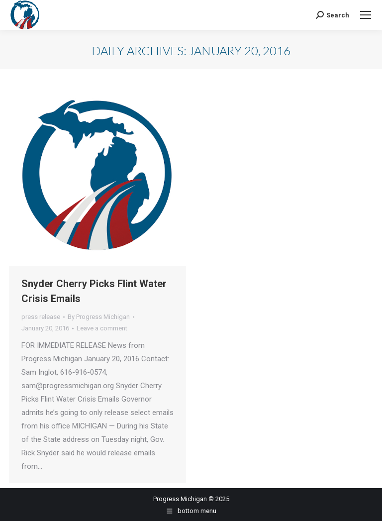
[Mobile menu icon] (365, 14)
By (99, 316)
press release (40, 316)
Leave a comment (102, 328)
